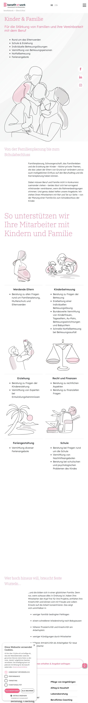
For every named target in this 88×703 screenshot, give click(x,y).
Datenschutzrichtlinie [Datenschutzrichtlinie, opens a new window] (20, 667)
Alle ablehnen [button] (27, 691)
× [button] (34, 645)
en (56, 5)
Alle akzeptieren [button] (12, 691)
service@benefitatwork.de (65, 677)
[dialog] (19, 672)
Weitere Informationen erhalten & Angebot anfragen (44, 577)
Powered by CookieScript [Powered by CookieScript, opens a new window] (19, 698)
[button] (19, 695)
